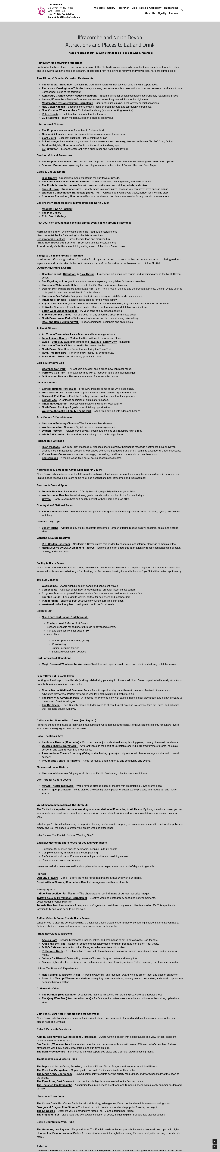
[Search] (182, 10)
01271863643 (143, 983)
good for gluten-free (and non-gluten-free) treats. (144, 760)
